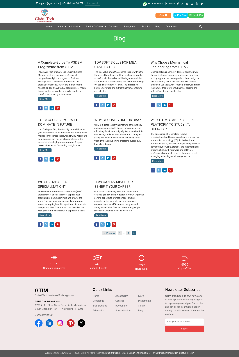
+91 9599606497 (153, 3)
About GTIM (121, 295)
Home (48, 26)
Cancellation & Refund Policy (180, 353)
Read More (44, 99)
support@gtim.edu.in (47, 3)
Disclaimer (145, 353)
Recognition (129, 26)
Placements (144, 300)
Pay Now (180, 15)
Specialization (122, 310)
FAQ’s (141, 295)
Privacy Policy (158, 353)
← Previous (109, 233)
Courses (113, 26)
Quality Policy (112, 353)
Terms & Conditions (129, 353)
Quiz (163, 15)
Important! (92, 3)
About (60, 26)
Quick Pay (196, 15)
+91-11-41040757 (72, 3)
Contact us (171, 26)
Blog (157, 26)
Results (146, 26)
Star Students (100, 305)
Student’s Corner (94, 26)
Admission (74, 26)
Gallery (141, 305)
